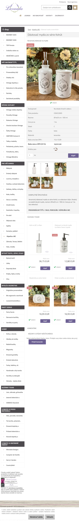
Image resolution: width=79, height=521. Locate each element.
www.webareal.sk (19, 506)
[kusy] (30, 155)
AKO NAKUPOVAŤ (38, 15)
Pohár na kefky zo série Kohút (64, 278)
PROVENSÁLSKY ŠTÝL (36, 210)
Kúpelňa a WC (36, 30)
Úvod (29, 30)
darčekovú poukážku (16, 488)
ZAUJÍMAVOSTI (59, 15)
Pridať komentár (37, 342)
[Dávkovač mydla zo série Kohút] (34, 163)
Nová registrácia (72, 2)
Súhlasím (49, 517)
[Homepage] (20, 15)
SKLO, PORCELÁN (51, 210)
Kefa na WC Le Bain (35, 225)
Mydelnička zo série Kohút (37, 278)
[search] (69, 7)
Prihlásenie (62, 2)
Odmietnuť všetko (33, 517)
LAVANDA (27, 15)
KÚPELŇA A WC (64, 210)
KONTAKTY (49, 15)
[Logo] (14, 7)
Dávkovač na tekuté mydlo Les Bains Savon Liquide (63, 226)
